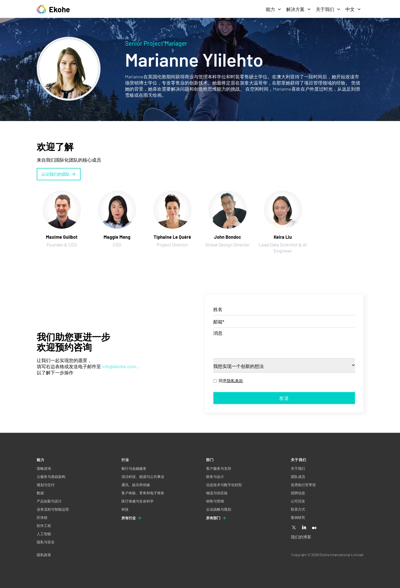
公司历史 (298, 501)
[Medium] (314, 528)
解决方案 (298, 9)
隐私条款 (235, 380)
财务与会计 (215, 476)
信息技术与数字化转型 (224, 485)
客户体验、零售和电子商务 (142, 493)
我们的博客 (301, 536)
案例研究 (298, 517)
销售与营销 (215, 501)
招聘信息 (298, 493)
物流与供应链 (217, 493)
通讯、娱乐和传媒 (135, 485)
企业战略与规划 (218, 509)
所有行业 (131, 518)
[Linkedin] (304, 528)
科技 (125, 509)
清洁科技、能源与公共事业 (142, 476)
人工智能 (44, 534)
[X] (294, 528)
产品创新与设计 (49, 501)
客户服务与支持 (218, 468)
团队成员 (298, 476)
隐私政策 (44, 555)
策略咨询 (44, 468)
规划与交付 (46, 485)
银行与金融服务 (133, 468)
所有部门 (216, 518)
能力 (273, 9)
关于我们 (328, 9)
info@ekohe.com (119, 366)
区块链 (42, 517)
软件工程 (44, 525)
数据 (40, 493)
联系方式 (298, 509)
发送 (284, 398)
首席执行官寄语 (303, 485)
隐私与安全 (46, 542)
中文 (353, 9)
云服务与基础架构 (51, 476)
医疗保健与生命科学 (137, 501)
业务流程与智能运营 (53, 509)
